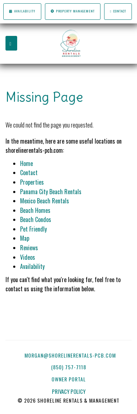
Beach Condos (35, 219)
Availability (22, 11)
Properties (32, 182)
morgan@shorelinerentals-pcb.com (70, 355)
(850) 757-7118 (68, 367)
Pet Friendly (33, 229)
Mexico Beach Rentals (44, 200)
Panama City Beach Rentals (50, 191)
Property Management (73, 11)
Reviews (29, 247)
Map (24, 238)
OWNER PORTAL (69, 379)
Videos (27, 257)
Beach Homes (35, 210)
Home (26, 163)
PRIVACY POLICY (68, 391)
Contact (118, 11)
